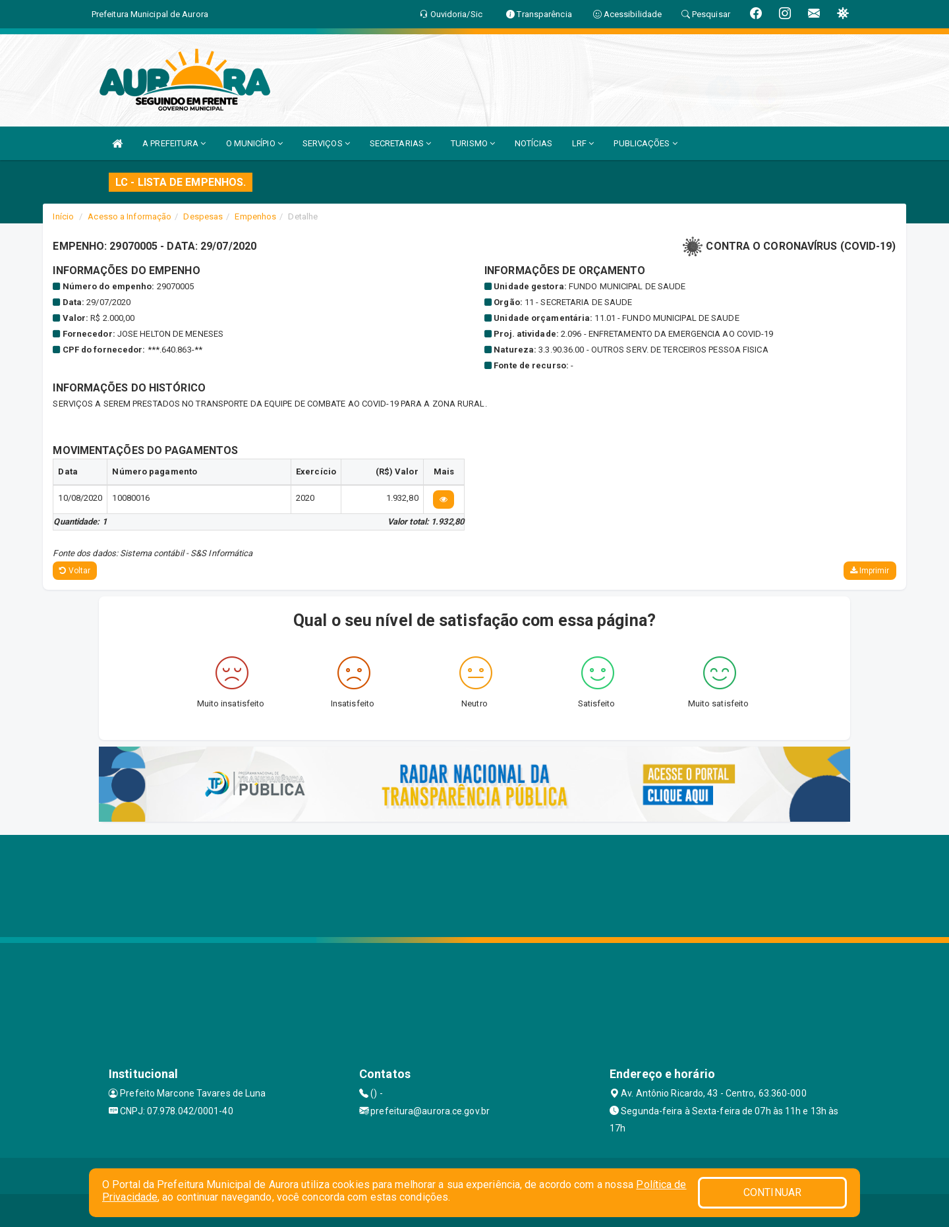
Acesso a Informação (129, 216)
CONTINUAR (772, 1192)
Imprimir (870, 570)
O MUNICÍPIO (254, 143)
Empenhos (255, 216)
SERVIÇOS (326, 143)
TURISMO (473, 143)
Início (63, 216)
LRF (583, 143)
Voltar (74, 570)
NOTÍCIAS (533, 143)
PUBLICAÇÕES (645, 143)
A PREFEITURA (174, 143)
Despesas (203, 216)
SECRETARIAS (400, 143)
